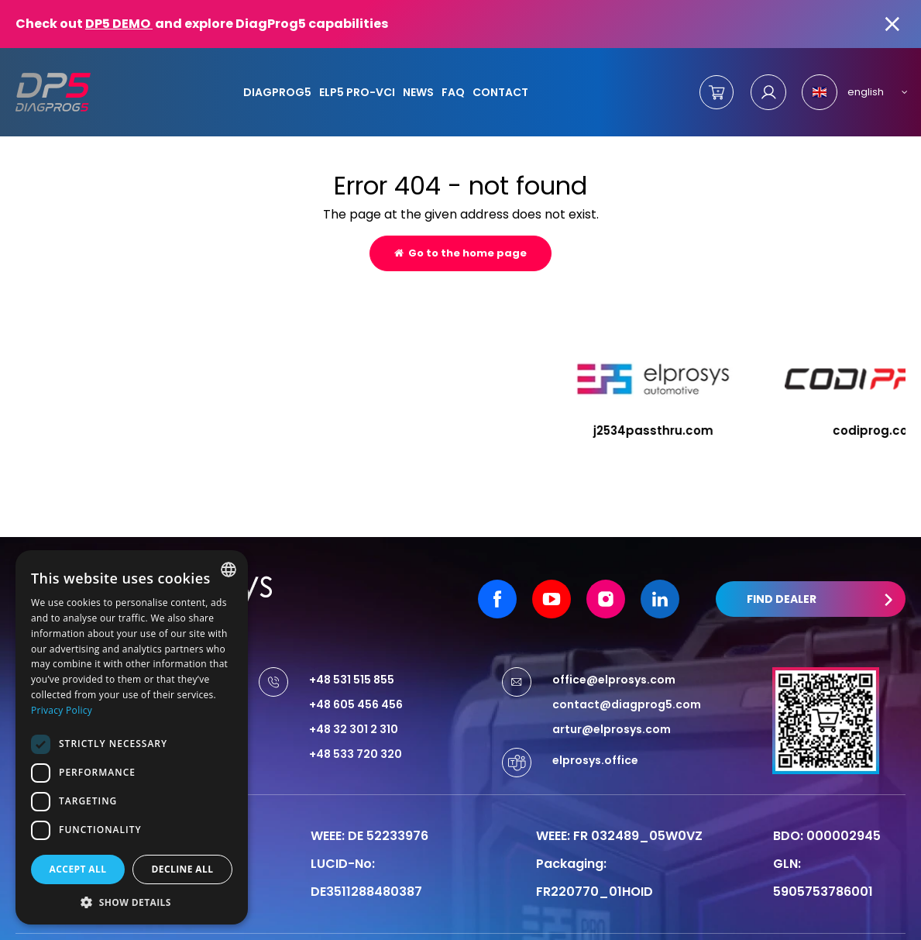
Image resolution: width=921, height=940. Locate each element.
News (418, 92)
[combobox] (228, 569)
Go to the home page (460, 253)
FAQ (453, 92)
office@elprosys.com (613, 648)
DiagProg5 (277, 92)
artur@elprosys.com (611, 698)
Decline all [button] (183, 869)
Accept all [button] (78, 869)
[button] (131, 901)
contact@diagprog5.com (626, 673)
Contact (500, 92)
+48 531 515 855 (351, 648)
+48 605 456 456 (356, 673)
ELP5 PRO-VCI (357, 92)
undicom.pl (867, 921)
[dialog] (131, 737)
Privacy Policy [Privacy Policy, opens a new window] (61, 710)
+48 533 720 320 (355, 723)
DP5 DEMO (119, 24)
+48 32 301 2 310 (353, 698)
